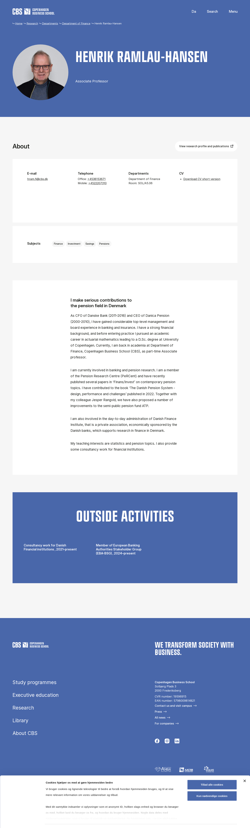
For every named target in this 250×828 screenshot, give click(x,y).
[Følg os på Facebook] (157, 742)
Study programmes (35, 682)
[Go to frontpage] (33, 11)
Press (158, 711)
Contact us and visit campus (173, 705)
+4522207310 (97, 183)
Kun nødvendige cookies (211, 786)
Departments (50, 23)
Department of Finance (76, 23)
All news (160, 717)
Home (19, 23)
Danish (191, 11)
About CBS (25, 733)
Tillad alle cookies (212, 774)
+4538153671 (96, 179)
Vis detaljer (181, 821)
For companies (164, 723)
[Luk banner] (244, 771)
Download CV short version (201, 179)
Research (32, 23)
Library (20, 720)
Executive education (36, 695)
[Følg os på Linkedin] (177, 742)
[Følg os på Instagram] (167, 742)
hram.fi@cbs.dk (37, 179)
